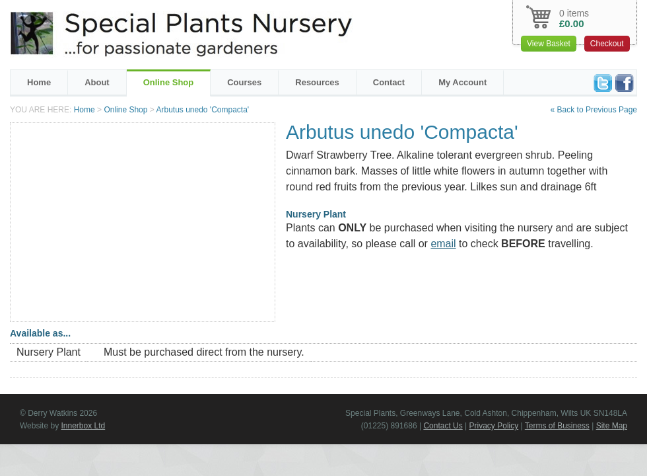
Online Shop (168, 82)
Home (39, 82)
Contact (389, 82)
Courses (244, 82)
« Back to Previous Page (594, 109)
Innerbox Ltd (83, 425)
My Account (462, 82)
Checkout (607, 43)
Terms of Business (557, 425)
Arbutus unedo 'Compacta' (202, 109)
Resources (317, 82)
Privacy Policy (494, 425)
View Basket (548, 43)
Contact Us (442, 425)
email (443, 243)
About (97, 82)
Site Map (611, 425)
